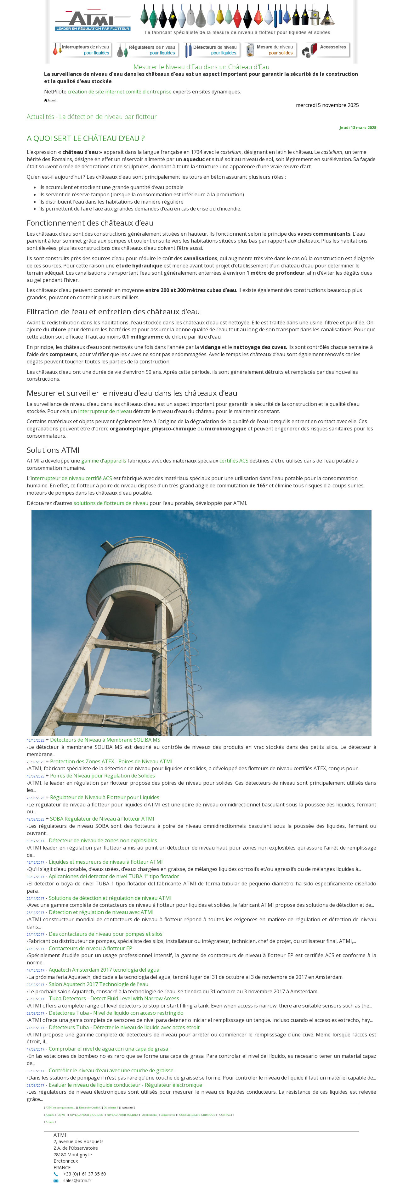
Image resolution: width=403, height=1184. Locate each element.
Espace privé (168, 1114)
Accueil (50, 1114)
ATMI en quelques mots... (60, 1107)
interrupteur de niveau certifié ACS (71, 478)
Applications (149, 1114)
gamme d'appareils (103, 460)
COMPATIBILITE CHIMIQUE (197, 1114)
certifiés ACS (233, 460)
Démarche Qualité (89, 1107)
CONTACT (225, 1114)
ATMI (62, 1114)
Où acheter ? (111, 1107)
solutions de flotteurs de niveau (111, 503)
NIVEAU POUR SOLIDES (122, 1114)
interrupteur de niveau (105, 411)
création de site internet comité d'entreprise (120, 91)
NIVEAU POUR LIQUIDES (86, 1114)
